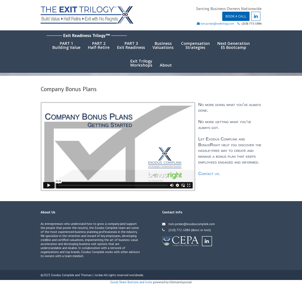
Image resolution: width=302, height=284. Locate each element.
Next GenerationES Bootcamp (233, 45)
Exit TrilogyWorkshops (141, 63)
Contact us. (209, 173)
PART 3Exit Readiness (131, 45)
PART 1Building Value (66, 45)
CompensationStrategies (195, 45)
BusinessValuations (163, 45)
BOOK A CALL (235, 16)
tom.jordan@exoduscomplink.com (191, 224)
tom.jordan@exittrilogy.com (217, 23)
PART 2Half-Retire (99, 45)
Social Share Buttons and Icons (131, 282)
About (166, 65)
